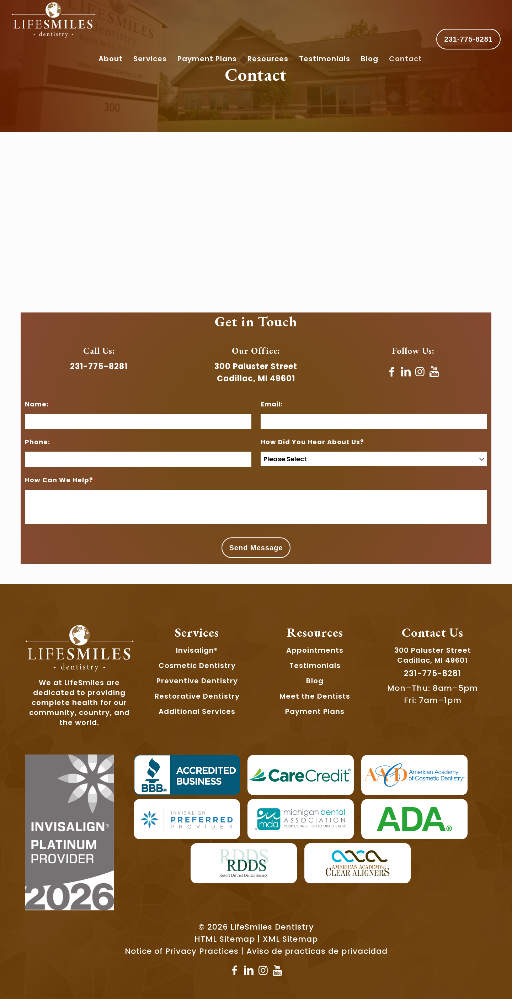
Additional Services (197, 711)
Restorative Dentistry (197, 696)
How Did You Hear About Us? (314, 443)
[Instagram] (420, 372)
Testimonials (315, 666)
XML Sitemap (290, 939)
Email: (274, 405)
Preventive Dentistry (197, 681)
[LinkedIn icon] (249, 970)
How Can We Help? (61, 481)
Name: (39, 405)
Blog (315, 681)
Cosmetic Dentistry (197, 666)
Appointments (314, 650)
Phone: (39, 443)
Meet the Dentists (314, 696)
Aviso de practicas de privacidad (317, 951)
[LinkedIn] (406, 372)
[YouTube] (434, 372)
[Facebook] (392, 372)
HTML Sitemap (224, 939)
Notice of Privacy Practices (182, 951)
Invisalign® (197, 650)
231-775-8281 (468, 39)
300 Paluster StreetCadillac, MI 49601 (432, 655)
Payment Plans (315, 711)
